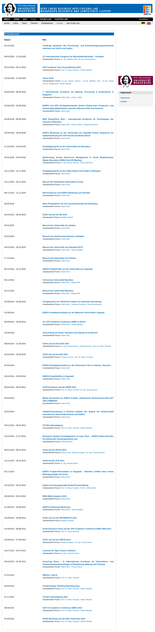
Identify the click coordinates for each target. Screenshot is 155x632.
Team (24, 23)
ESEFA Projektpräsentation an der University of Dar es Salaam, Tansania (76, 365)
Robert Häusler (65, 84)
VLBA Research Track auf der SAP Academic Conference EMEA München (77, 529)
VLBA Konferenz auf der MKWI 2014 (59, 387)
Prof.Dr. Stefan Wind (88, 488)
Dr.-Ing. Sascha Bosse (87, 59)
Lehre (15, 23)
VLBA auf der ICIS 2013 (53, 460)
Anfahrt (124, 101)
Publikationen (47, 23)
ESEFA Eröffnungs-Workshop (56, 507)
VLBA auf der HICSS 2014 (54, 450)
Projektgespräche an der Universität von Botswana (66, 146)
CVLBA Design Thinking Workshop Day (61, 586)
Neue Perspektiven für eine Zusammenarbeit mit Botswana (70, 204)
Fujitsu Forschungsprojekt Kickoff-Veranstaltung (65, 485)
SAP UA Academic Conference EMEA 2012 (62, 608)
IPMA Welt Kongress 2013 (55, 496)
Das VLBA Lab (73, 23)
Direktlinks (143, 19)
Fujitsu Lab (61, 19)
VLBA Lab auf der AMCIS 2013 (57, 540)
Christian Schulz (85, 346)
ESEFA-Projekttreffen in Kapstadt (58, 376)
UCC (25, 19)
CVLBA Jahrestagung (53, 425)
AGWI (16, 19)
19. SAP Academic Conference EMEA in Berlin (64, 322)
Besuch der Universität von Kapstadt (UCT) (63, 247)
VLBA (33, 19)
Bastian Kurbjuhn (79, 452)
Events (60, 23)
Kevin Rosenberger (94, 304)
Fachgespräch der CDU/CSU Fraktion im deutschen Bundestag (72, 301)
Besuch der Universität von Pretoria (59, 258)
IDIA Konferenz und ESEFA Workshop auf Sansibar (66, 193)
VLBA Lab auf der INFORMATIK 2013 (60, 518)
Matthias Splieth (67, 217)
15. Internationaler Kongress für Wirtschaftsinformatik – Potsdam (73, 56)
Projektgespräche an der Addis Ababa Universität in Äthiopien (72, 171)
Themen (34, 23)
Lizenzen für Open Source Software (59, 550)
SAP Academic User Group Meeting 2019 (62, 67)
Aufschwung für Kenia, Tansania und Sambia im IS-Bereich (70, 333)
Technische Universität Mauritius (58, 280)
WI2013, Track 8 (50, 575)
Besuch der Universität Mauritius (58, 291)
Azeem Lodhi (66, 452)
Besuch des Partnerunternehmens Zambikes (63, 236)
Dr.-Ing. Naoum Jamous (72, 81)
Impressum (125, 98)
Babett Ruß (75, 282)
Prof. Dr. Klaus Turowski (70, 70)
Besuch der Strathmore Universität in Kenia (63, 182)
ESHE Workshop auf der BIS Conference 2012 (64, 619)
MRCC (7, 19)
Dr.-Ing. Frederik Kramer (96, 452)
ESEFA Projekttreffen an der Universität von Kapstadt (68, 269)
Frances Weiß (76, 97)
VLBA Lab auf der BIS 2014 (55, 354)
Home (6, 23)
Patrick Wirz (66, 97)
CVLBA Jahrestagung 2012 (55, 597)
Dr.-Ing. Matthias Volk (69, 59)
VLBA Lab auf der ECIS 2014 (56, 343)
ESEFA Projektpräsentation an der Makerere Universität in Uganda (73, 312)
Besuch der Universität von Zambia (59, 225)
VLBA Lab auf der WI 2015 (55, 214)
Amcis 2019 (48, 78)
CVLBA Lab (45, 19)
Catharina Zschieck (90, 124)
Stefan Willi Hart (86, 163)
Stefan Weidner (86, 70)
